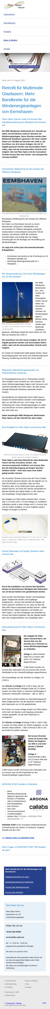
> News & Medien (31, 981)
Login (44, 1003)
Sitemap (18, 1003)
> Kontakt (27, 987)
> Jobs (26, 984)
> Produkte (8, 987)
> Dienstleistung (10, 984)
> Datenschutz (9, 995)
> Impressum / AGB (11, 992)
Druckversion (9, 1003)
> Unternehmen (10, 981)
